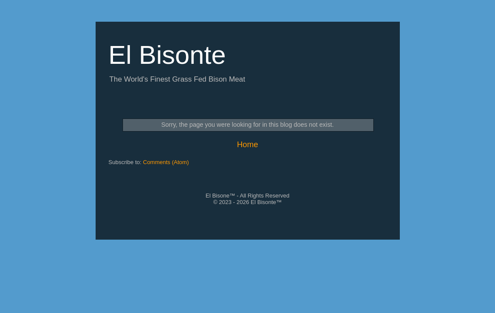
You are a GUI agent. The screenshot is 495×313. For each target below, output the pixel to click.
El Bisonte (167, 54)
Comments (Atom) (166, 162)
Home (247, 144)
